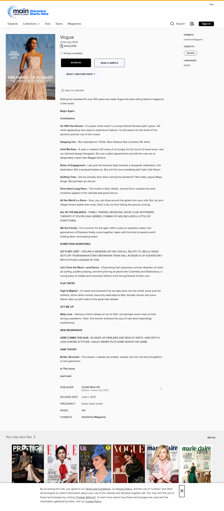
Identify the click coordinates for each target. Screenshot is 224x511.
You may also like (21, 437)
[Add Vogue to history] (73, 91)
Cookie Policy (93, 501)
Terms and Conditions (98, 489)
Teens (59, 24)
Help (211, 4)
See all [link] (211, 437)
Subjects (12, 24)
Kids (47, 24)
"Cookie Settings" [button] (86, 497)
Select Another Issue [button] (81, 74)
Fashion (190, 53)
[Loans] (192, 24)
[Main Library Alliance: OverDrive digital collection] (28, 11)
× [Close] (182, 491)
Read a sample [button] (109, 63)
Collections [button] (31, 24)
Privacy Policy (124, 489)
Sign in (206, 24)
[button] (177, 24)
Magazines (74, 24)
